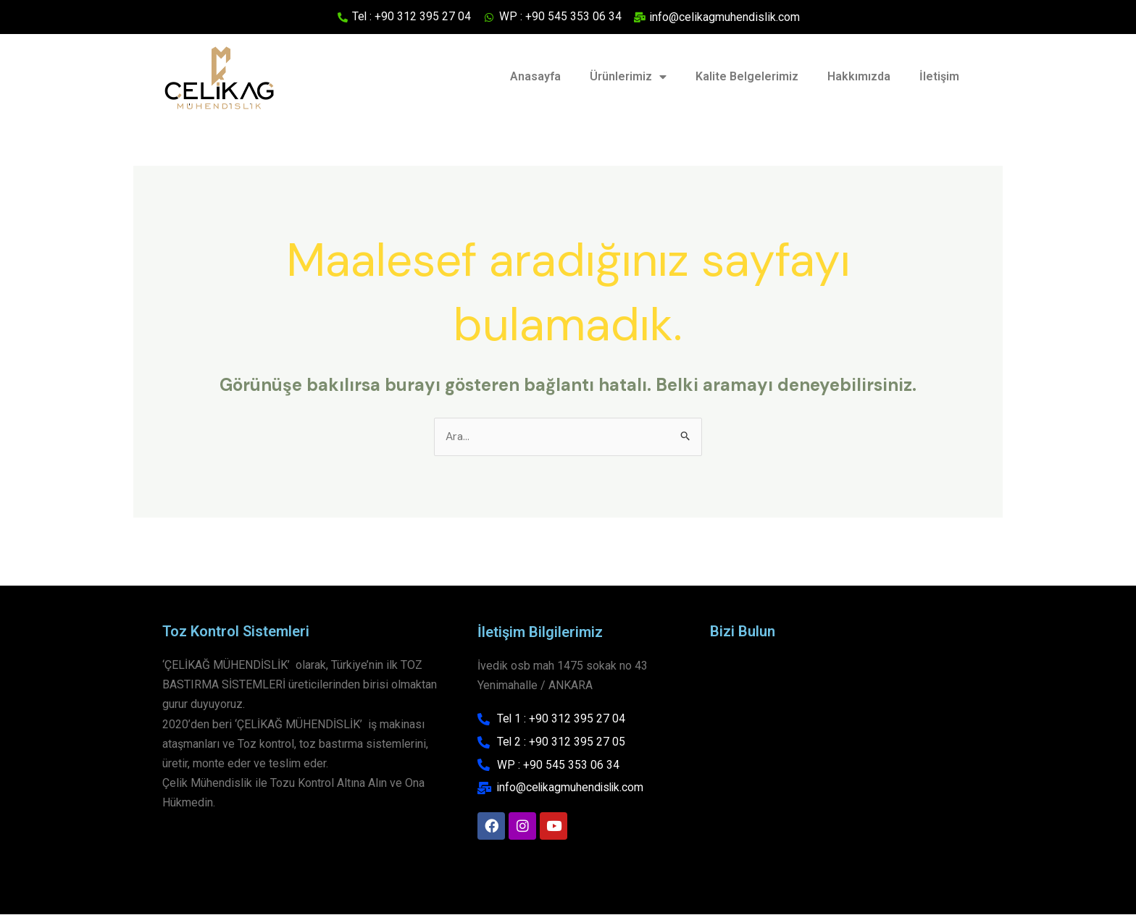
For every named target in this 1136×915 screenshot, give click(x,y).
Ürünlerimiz (628, 77)
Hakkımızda (858, 76)
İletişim (939, 76)
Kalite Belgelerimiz (747, 76)
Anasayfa (535, 76)
